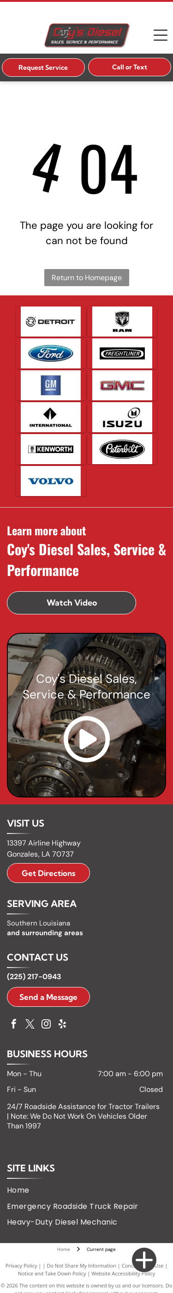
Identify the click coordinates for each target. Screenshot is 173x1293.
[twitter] (30, 1025)
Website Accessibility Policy (123, 1273)
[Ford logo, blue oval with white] (51, 353)
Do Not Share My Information (81, 1265)
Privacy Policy (21, 1265)
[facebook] (14, 1025)
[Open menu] (160, 35)
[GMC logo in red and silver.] (122, 385)
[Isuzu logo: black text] (122, 417)
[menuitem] (21, 1190)
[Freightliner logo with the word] (122, 353)
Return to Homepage (87, 277)
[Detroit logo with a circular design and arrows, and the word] (51, 321)
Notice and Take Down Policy (52, 1273)
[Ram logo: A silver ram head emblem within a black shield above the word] (122, 321)
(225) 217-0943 (34, 976)
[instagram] (46, 1025)
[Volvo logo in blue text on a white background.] (51, 481)
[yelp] (62, 1025)
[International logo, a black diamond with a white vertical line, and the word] (51, 417)
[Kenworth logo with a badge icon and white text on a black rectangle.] (51, 449)
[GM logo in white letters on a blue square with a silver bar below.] (51, 385)
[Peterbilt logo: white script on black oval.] (122, 449)
